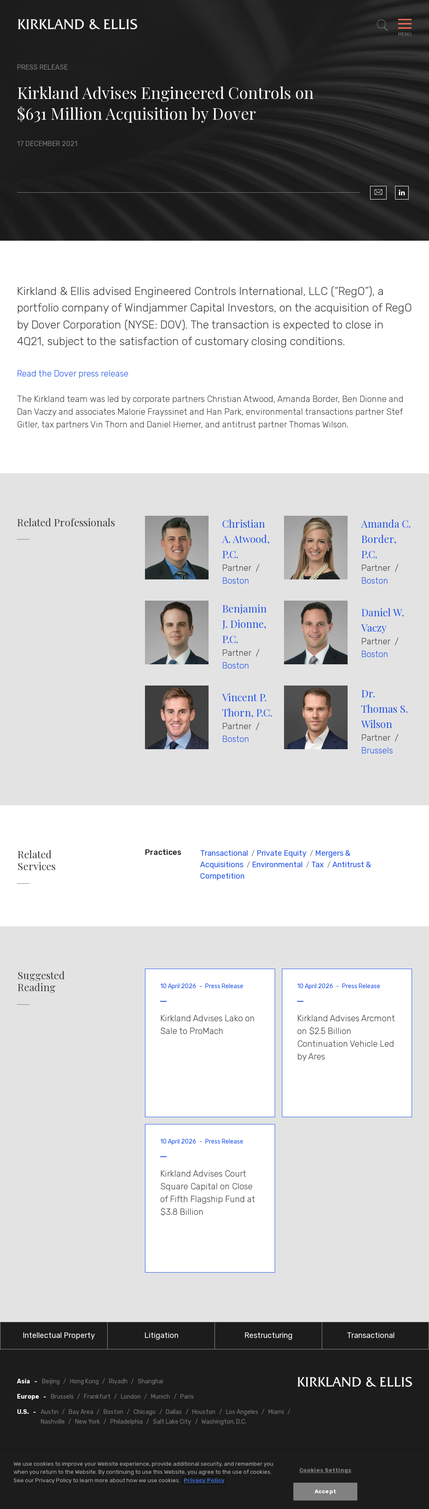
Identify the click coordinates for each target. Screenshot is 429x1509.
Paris (187, 1396)
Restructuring (268, 1335)
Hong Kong (84, 1381)
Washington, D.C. (223, 1421)
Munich (160, 1396)
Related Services (36, 860)
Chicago (145, 1412)
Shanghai (150, 1381)
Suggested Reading (41, 981)
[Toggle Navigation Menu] (405, 25)
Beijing (51, 1381)
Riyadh (118, 1381)
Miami (276, 1412)
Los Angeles (242, 1412)
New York (87, 1421)
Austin (49, 1412)
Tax (317, 864)
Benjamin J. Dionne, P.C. (244, 623)
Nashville (53, 1421)
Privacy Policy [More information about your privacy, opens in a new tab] (204, 1480)
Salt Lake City (172, 1421)
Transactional (224, 853)
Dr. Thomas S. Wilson (384, 708)
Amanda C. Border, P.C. (386, 539)
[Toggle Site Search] (382, 25)
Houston (203, 1412)
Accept (325, 1492)
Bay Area (81, 1412)
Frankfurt (97, 1396)
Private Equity (281, 853)
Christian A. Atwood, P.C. (246, 539)
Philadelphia (126, 1421)
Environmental (277, 864)
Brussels (377, 750)
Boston (235, 581)
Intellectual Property (58, 1335)
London (131, 1396)
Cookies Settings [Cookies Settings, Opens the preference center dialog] (325, 1470)
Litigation (161, 1335)
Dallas (174, 1412)
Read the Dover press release (74, 373)
